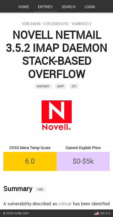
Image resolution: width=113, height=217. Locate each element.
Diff (60, 86)
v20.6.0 (104, 213)
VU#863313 (81, 23)
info (40, 189)
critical (64, 203)
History (43, 86)
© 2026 (16, 213)
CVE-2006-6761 (56, 23)
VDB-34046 (31, 23)
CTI (74, 86)
